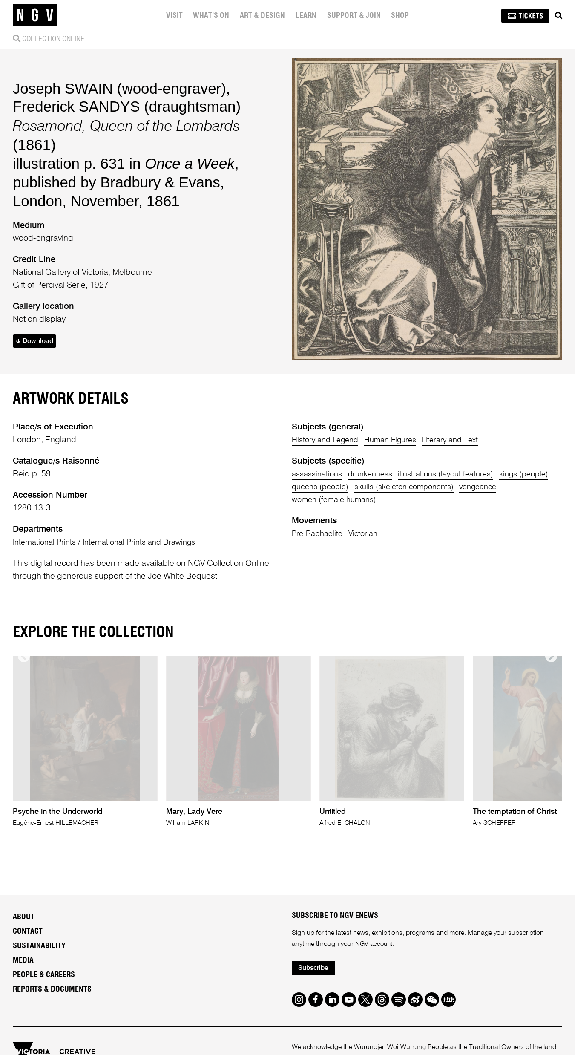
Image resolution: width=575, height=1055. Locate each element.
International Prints (46, 542)
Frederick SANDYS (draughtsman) (127, 105)
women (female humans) (385, 500)
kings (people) (318, 487)
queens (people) (382, 487)
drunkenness (377, 474)
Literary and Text (464, 440)
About (23, 918)
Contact (28, 933)
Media (23, 962)
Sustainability (39, 947)
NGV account (374, 946)
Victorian (368, 534)
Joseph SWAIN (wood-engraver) (119, 88)
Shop (400, 16)
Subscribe (315, 970)
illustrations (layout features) (459, 474)
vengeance (312, 500)
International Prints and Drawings (148, 542)
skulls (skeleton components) (473, 487)
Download (36, 341)
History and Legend (328, 440)
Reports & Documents (52, 991)
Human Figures (399, 440)
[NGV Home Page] (35, 15)
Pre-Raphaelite (319, 534)
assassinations (319, 474)
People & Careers (44, 976)
